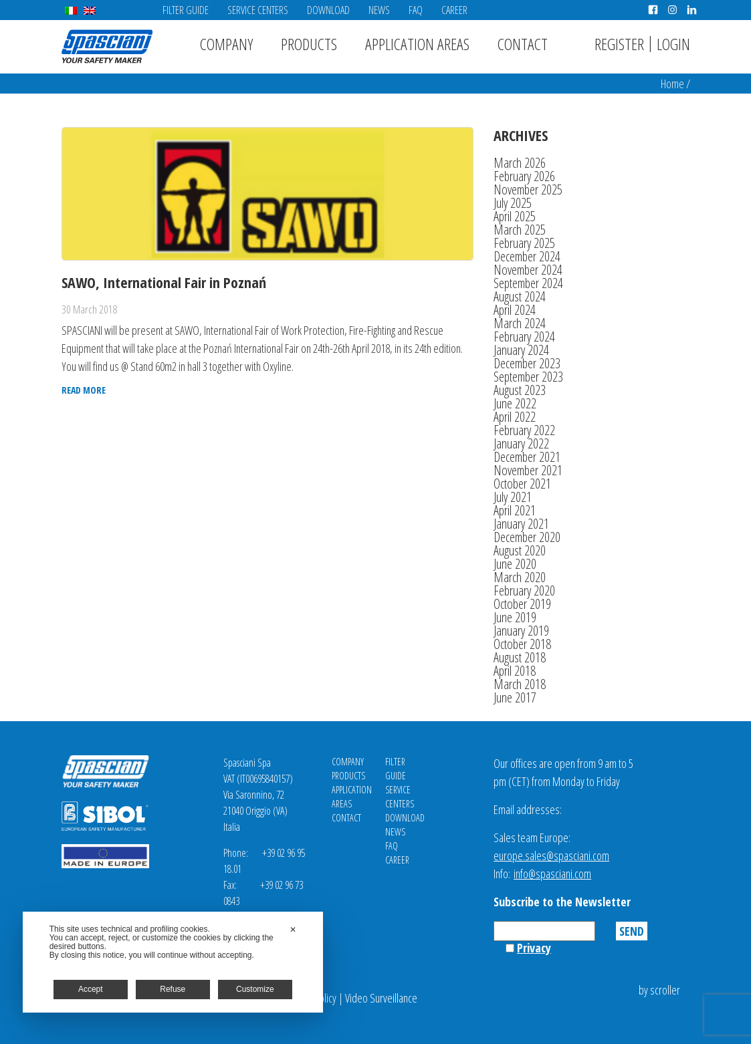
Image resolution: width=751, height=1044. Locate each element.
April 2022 (515, 417)
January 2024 (521, 350)
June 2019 (515, 617)
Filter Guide (186, 10)
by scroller (659, 990)
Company (226, 44)
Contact (523, 44)
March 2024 (520, 323)
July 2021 (513, 497)
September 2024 (528, 283)
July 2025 (513, 203)
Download (328, 10)
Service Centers (257, 10)
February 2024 (524, 337)
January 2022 (521, 443)
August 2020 (520, 550)
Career (454, 10)
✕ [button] (293, 929)
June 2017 (515, 697)
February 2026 (524, 176)
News (379, 10)
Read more (84, 390)
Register (619, 44)
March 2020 (520, 577)
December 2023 (527, 363)
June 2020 (515, 564)
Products (309, 44)
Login (673, 44)
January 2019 (521, 631)
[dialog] (173, 962)
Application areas (417, 44)
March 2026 (520, 163)
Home (672, 84)
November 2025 (528, 189)
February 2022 (524, 430)
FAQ (416, 10)
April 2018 (515, 671)
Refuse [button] (172, 989)
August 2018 (520, 657)
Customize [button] (255, 989)
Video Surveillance (381, 998)
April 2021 (515, 510)
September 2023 (528, 377)
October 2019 (522, 604)
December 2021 (527, 457)
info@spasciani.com (552, 874)
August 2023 (520, 390)
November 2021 (528, 470)
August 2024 (520, 296)
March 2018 (520, 684)
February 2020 (524, 590)
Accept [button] (90, 989)
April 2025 (515, 216)
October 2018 (522, 644)
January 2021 (521, 524)
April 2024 (515, 310)
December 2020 (527, 537)
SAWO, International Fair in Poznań (164, 282)
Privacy (534, 948)
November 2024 (528, 270)
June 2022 (515, 403)
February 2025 (524, 243)
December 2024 (527, 256)
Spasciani (107, 46)
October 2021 (522, 484)
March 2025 (520, 230)
